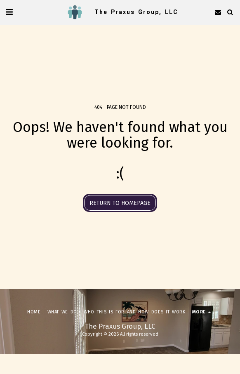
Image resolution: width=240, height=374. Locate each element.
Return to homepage (120, 203)
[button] (9, 12)
